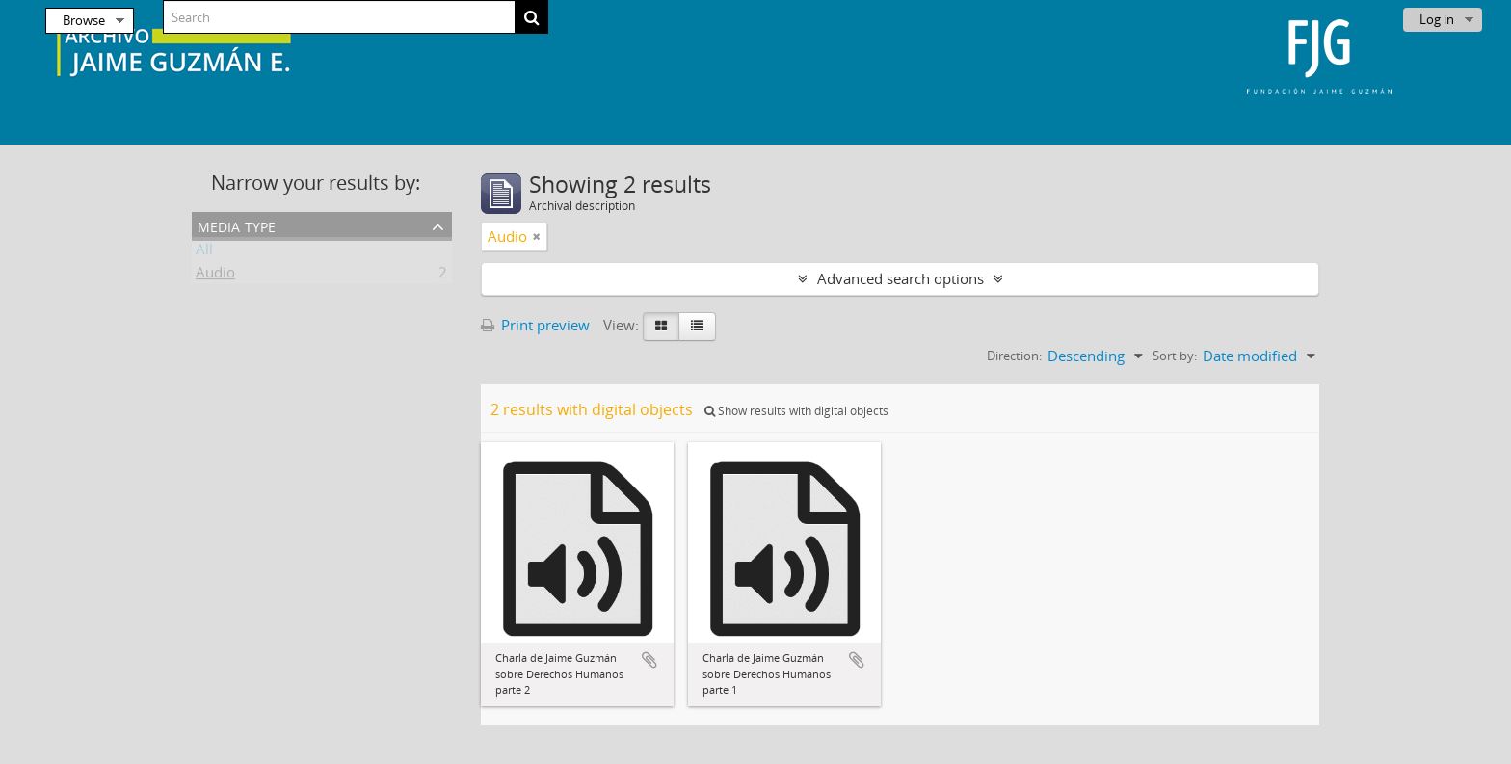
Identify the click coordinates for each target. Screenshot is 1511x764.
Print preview (535, 324)
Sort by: (1175, 355)
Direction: (1014, 355)
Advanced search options (900, 278)
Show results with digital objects (796, 411)
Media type (237, 225)
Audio (215, 275)
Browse (84, 20)
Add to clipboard (649, 660)
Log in (1436, 19)
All (204, 252)
